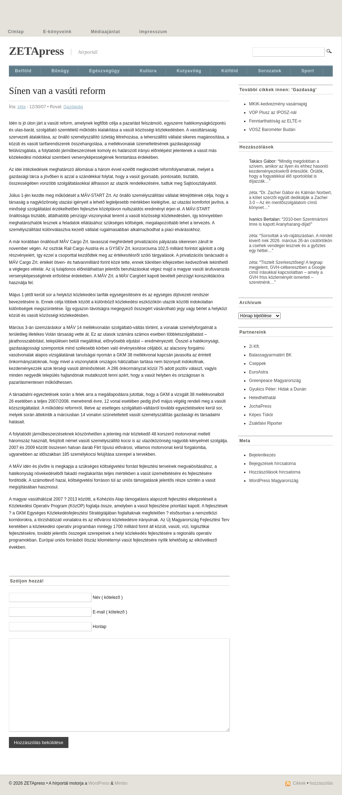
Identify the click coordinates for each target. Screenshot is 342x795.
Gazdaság (73, 106)
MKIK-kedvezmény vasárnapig (278, 103)
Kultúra (148, 70)
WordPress (98, 783)
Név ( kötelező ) (108, 597)
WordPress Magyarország (274, 480)
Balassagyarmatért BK (270, 354)
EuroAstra (258, 372)
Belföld (23, 70)
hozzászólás (321, 783)
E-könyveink (57, 31)
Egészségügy (104, 70)
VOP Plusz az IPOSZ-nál (272, 112)
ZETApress (36, 51)
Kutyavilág (189, 70)
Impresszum (153, 31)
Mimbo (121, 783)
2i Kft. (254, 346)
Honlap (99, 626)
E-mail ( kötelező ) (110, 612)
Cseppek (257, 363)
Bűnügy (60, 70)
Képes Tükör (261, 414)
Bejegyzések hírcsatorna (272, 463)
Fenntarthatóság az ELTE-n (275, 121)
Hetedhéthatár (262, 397)
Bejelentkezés (262, 455)
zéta (21, 106)
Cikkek (299, 783)
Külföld (229, 70)
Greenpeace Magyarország (275, 380)
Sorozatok (269, 70)
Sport (307, 70)
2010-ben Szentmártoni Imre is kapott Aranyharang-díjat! (288, 222)
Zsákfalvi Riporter (265, 423)
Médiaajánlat (105, 31)
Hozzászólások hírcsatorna (274, 472)
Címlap (16, 31)
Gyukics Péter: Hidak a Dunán (277, 389)
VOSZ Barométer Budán (272, 129)
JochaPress (260, 406)
